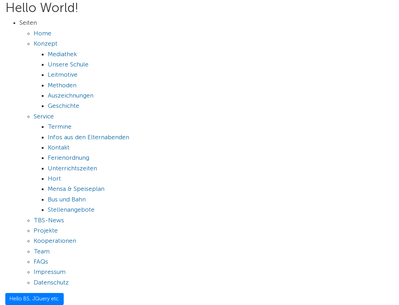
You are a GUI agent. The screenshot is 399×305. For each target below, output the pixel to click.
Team (42, 251)
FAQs (41, 261)
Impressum (49, 271)
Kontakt (58, 147)
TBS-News (49, 220)
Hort (54, 178)
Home (42, 33)
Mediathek (62, 54)
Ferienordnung (68, 157)
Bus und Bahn (67, 199)
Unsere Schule (68, 64)
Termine (60, 126)
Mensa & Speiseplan (76, 188)
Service (44, 116)
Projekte (46, 230)
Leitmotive (63, 74)
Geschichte (63, 105)
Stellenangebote (71, 209)
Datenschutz (51, 282)
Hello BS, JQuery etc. (34, 298)
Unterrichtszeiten (72, 168)
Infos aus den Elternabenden (88, 137)
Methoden (62, 85)
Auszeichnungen (70, 95)
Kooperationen (55, 240)
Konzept (45, 43)
